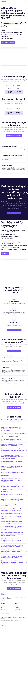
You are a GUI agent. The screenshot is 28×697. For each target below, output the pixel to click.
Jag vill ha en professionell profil (14, 330)
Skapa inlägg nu (5, 253)
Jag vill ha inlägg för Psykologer (8, 42)
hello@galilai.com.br (6, 615)
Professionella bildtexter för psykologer (12, 155)
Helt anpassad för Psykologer (9, 146)
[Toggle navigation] (26, 1)
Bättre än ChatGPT (6, 356)
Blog (1, 607)
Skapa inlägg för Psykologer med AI (14, 135)
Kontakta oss (17, 607)
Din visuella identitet (7, 165)
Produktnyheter (3, 610)
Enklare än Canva (6, 367)
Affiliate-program (4, 605)
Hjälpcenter (3, 609)
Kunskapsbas (17, 605)
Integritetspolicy (17, 610)
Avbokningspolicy (18, 609)
